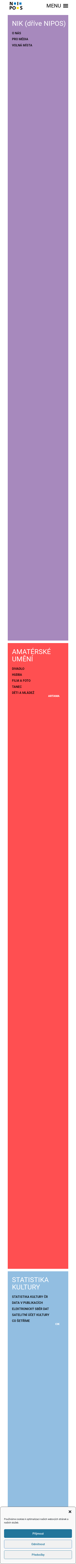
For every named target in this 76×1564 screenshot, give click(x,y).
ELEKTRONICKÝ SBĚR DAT (30, 1309)
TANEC (17, 687)
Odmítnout (38, 1544)
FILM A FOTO (21, 680)
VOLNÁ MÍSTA (22, 45)
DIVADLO (18, 669)
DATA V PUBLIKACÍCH (27, 1303)
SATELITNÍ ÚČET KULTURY (30, 1315)
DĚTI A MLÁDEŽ (23, 693)
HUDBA (17, 675)
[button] (70, 1512)
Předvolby (38, 1555)
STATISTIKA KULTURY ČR (30, 1297)
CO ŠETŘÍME (21, 1321)
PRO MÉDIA (20, 39)
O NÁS (16, 33)
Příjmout (38, 1533)
